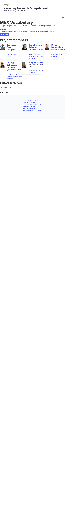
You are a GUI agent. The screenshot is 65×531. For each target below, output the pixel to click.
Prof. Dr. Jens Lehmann (35, 46)
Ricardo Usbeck (8, 87)
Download (4, 34)
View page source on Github (32, 110)
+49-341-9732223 (12, 74)
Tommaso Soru (11, 46)
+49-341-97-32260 (35, 54)
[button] (62, 18)
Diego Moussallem (57, 46)
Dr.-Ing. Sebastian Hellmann (12, 64)
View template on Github (30, 108)
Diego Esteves (36, 62)
